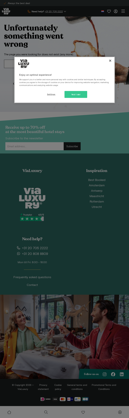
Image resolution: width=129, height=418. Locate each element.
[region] (64, 80)
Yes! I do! (75, 94)
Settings (51, 94)
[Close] (110, 60)
